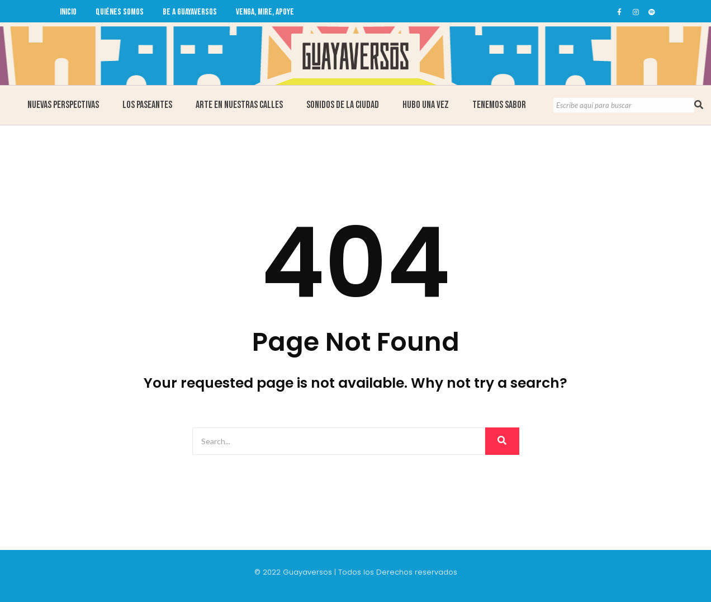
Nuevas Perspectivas (63, 105)
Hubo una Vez (425, 105)
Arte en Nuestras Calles (239, 105)
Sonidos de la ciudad (342, 105)
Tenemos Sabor (499, 105)
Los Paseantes (147, 105)
